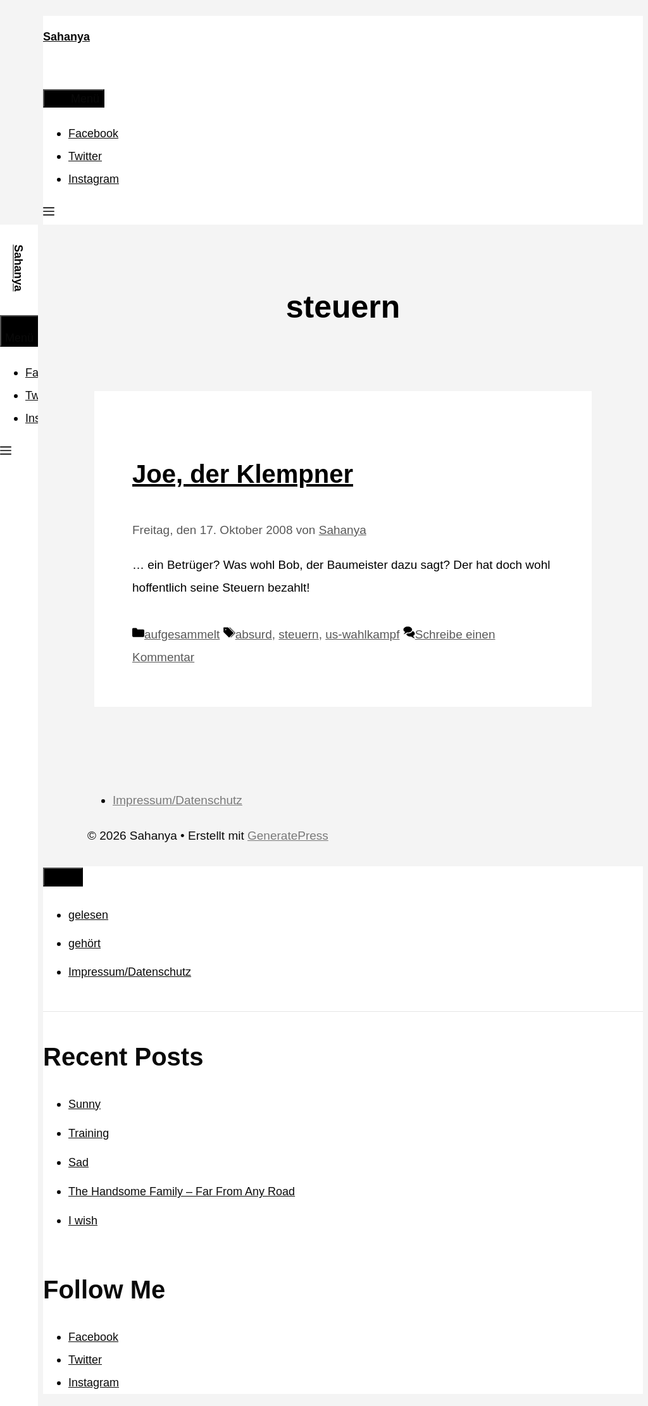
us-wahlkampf (362, 634)
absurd (253, 634)
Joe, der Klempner (242, 474)
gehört (84, 943)
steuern (298, 634)
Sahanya (66, 36)
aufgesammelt (182, 634)
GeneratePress (287, 835)
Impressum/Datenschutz (177, 800)
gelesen (88, 915)
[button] (48, 213)
